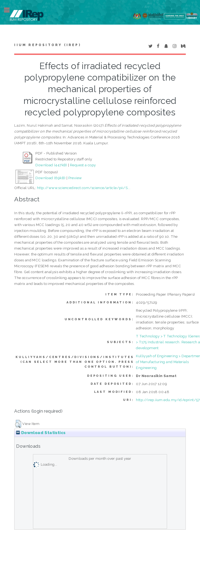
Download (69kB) (50, 178)
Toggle (9, 10)
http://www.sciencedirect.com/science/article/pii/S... (83, 188)
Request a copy (83, 165)
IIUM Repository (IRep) (47, 45)
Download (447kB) (51, 165)
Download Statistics (40, 432)
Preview (75, 178)
